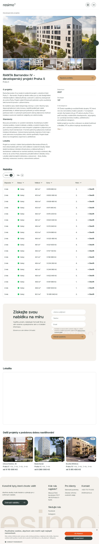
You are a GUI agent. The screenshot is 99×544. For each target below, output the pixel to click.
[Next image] (96, 43)
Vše (20, 175)
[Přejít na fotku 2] (49, 460)
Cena (49, 183)
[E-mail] (68, 324)
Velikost (38, 183)
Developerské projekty (11, 13)
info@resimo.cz (87, 493)
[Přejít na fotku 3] (19, 460)
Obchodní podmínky (72, 490)
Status (20, 183)
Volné (9, 175)
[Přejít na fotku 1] (16, 460)
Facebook (51, 511)
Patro (78, 183)
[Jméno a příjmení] (68, 312)
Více (60, 129)
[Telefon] (68, 318)
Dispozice (8, 183)
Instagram (51, 514)
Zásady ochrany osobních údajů (70, 494)
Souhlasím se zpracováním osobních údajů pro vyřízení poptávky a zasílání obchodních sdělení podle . (69, 330)
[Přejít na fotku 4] (20, 460)
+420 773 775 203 (88, 490)
